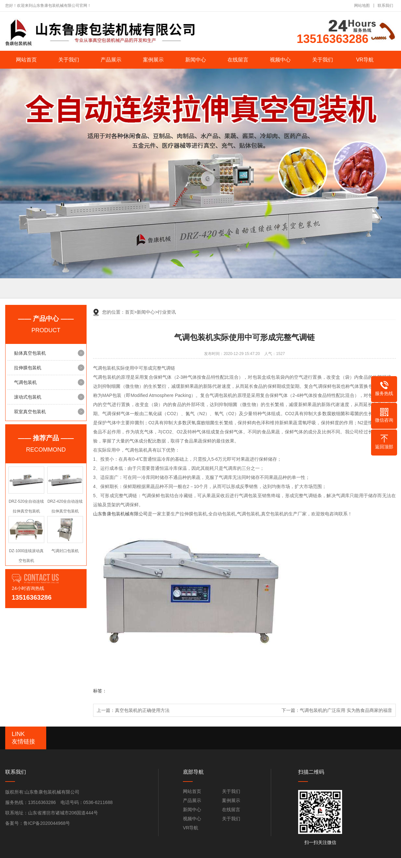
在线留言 (238, 59)
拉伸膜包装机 (27, 367)
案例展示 (153, 59)
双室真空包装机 (30, 411)
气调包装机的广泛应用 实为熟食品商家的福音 (346, 710)
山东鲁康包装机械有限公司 (120, 513)
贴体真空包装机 (30, 353)
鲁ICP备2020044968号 (46, 823)
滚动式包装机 (27, 397)
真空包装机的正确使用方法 (142, 710)
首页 (131, 312)
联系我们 (385, 5)
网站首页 (26, 59)
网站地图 (362, 5)
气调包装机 (25, 382)
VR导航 (365, 59)
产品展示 (111, 59)
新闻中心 (195, 59)
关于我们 (68, 59)
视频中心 (280, 59)
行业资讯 (167, 312)
